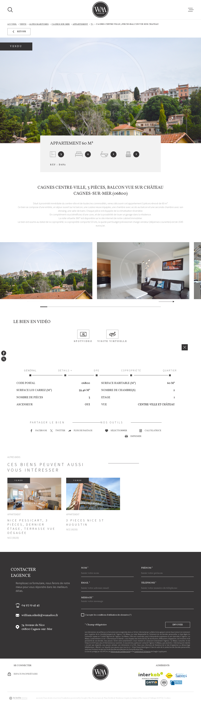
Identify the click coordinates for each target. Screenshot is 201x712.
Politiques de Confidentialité (120, 651)
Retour (19, 31)
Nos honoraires (95, 698)
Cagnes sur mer (61, 24)
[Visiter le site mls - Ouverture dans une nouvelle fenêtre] (176, 682)
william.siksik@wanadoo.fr (40, 615)
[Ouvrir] (10, 9)
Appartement (80, 24)
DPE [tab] (96, 372)
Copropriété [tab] (131, 372)
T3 (92, 24)
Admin (134, 698)
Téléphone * (148, 583)
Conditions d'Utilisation (142, 651)
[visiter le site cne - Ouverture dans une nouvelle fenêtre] (164, 682)
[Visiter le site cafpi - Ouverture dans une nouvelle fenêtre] (151, 683)
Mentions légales (122, 698)
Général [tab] (30, 372)
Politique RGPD (155, 698)
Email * (85, 583)
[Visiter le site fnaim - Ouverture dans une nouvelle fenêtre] (169, 675)
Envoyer (178, 624)
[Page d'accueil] (100, 10)
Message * (87, 598)
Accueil (12, 24)
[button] (172, 301)
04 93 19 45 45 (31, 605)
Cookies (167, 698)
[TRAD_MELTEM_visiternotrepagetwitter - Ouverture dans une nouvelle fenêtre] (3, 359)
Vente (23, 24)
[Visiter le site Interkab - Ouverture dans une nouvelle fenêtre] (151, 675)
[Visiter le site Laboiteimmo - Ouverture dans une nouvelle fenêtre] (18, 698)
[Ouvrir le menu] (191, 9)
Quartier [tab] (170, 372)
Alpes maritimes (39, 24)
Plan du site (109, 698)
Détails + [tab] (65, 372)
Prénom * (147, 568)
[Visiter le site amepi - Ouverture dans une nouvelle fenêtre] (181, 676)
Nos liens (143, 698)
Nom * (84, 568)
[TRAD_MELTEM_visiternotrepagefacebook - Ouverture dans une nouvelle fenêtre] (3, 353)
